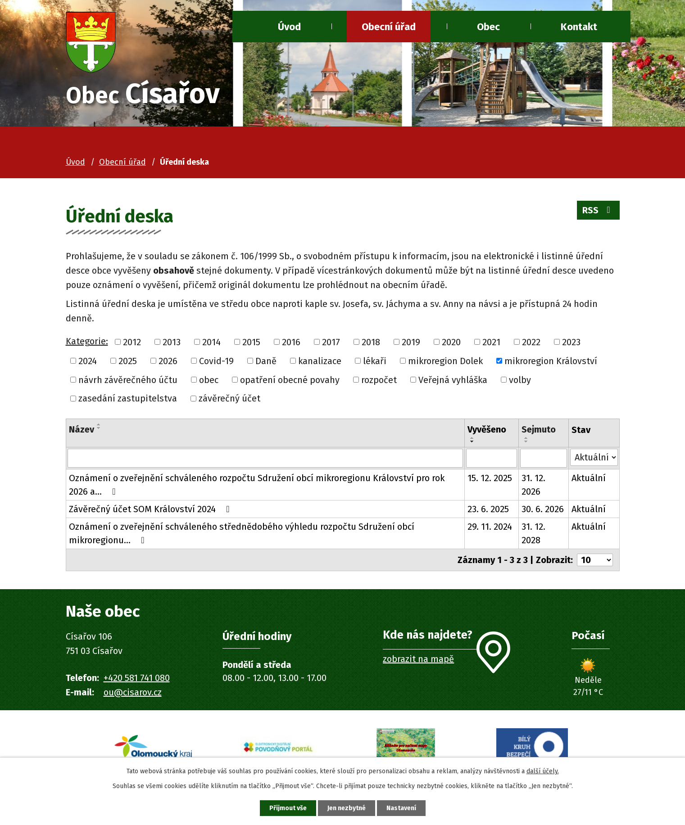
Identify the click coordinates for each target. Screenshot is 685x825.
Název (81, 429)
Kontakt (579, 27)
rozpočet (379, 379)
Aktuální (589, 478)
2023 (571, 342)
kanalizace (319, 361)
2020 (451, 342)
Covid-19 (216, 361)
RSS (598, 210)
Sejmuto (539, 429)
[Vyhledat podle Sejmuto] (543, 458)
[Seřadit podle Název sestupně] (99, 428)
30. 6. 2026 (543, 509)
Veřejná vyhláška (452, 379)
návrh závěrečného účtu (127, 379)
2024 (87, 361)
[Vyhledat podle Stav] (593, 457)
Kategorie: (87, 341)
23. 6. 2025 (488, 509)
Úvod (289, 27)
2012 (132, 342)
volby (520, 379)
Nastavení (401, 808)
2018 (371, 342)
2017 (331, 342)
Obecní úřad (389, 27)
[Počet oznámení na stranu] (595, 560)
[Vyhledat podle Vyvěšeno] (491, 458)
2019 (411, 342)
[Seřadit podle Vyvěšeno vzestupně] (472, 438)
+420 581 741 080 (137, 677)
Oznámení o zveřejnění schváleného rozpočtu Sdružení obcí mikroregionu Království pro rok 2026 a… (257, 485)
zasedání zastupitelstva (127, 398)
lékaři (374, 361)
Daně (266, 361)
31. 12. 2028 (533, 533)
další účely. (542, 771)
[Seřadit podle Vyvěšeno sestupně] (472, 441)
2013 (172, 342)
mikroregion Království (550, 361)
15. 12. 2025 (489, 478)
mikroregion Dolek (445, 361)
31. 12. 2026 (533, 485)
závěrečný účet (229, 398)
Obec (488, 27)
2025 (127, 361)
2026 (168, 361)
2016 (291, 342)
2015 (251, 342)
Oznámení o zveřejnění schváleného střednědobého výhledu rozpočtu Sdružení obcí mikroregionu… (241, 533)
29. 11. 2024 (489, 526)
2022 (531, 342)
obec (208, 379)
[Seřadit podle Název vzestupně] (99, 424)
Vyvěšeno (486, 429)
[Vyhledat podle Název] (265, 458)
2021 (491, 342)
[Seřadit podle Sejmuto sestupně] (526, 441)
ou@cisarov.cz (133, 692)
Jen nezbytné (346, 808)
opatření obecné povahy (290, 379)
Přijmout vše (288, 808)
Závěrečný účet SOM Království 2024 (151, 509)
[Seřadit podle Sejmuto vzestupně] (526, 438)
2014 (211, 342)
